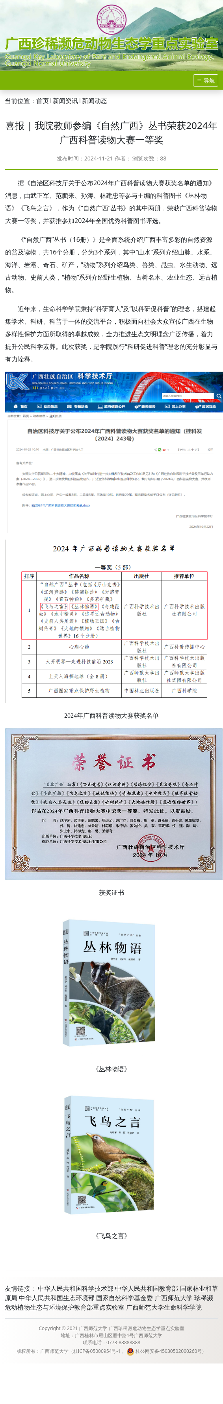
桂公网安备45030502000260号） (166, 1351)
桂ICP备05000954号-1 (97, 1351)
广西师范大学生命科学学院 (164, 1307)
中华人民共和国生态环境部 (57, 1297)
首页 (42, 100)
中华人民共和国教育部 (146, 1288)
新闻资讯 (65, 100)
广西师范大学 (174, 1297)
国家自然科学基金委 (124, 1297)
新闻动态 (94, 100)
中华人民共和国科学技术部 (75, 1288)
